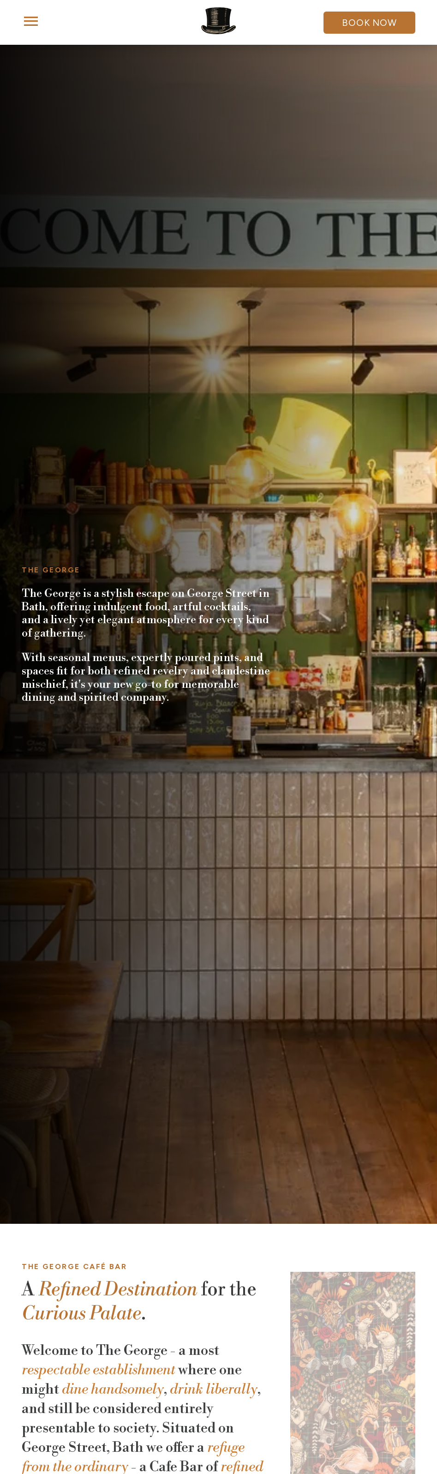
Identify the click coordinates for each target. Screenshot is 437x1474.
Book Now (369, 22)
